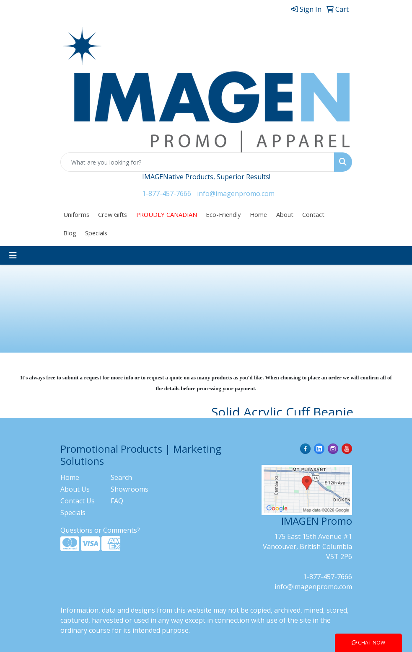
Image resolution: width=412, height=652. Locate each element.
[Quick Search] (197, 162)
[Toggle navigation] (13, 255)
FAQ (117, 500)
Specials (96, 233)
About (284, 214)
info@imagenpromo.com (236, 193)
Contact (313, 214)
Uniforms (76, 214)
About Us (75, 489)
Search (121, 477)
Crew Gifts (112, 214)
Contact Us (77, 500)
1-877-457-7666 (166, 193)
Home (258, 214)
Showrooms (129, 489)
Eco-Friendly (223, 214)
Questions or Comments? (100, 530)
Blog (69, 233)
